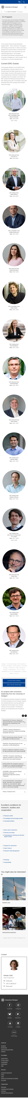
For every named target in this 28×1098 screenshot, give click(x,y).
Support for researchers (10, 846)
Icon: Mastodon (18, 1014)
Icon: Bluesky (9, 1014)
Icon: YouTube (10, 1024)
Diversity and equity (9, 833)
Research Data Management (11, 851)
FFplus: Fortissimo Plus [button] (9, 792)
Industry (3, 1052)
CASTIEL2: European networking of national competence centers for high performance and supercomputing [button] (12, 758)
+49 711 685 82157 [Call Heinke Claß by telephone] (11, 984)
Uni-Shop (3, 1081)
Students (3, 1046)
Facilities (3, 1091)
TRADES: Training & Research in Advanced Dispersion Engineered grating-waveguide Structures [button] (14, 731)
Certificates (4, 1064)
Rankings (6, 860)
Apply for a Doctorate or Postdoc (9, 1079)
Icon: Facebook (9, 1005)
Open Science (8, 848)
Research (4, 11)
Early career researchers (10, 830)
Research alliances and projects (13, 11)
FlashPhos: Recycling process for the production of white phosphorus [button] (12, 744)
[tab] (14, 723)
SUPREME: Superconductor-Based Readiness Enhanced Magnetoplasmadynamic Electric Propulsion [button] (12, 774)
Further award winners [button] (14, 681)
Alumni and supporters (7, 1050)
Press (2, 1075)
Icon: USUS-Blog (14, 1033)
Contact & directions (6, 1073)
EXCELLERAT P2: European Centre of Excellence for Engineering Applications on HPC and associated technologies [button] (13, 766)
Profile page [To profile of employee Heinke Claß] (9, 981)
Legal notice (4, 1059)
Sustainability (7, 862)
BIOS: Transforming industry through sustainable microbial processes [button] (12, 738)
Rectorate (3, 1087)
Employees (4, 1048)
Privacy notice (5, 1060)
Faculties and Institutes (7, 1089)
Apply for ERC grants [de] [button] (14, 685)
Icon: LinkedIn (18, 1024)
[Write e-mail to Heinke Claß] (8, 987)
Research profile (8, 816)
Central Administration (7, 1093)
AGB (2, 1066)
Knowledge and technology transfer (13, 819)
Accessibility (4, 1062)
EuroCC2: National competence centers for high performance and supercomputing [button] (14, 751)
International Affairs (9, 821)
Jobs (2, 1077)
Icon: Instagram (18, 1005)
